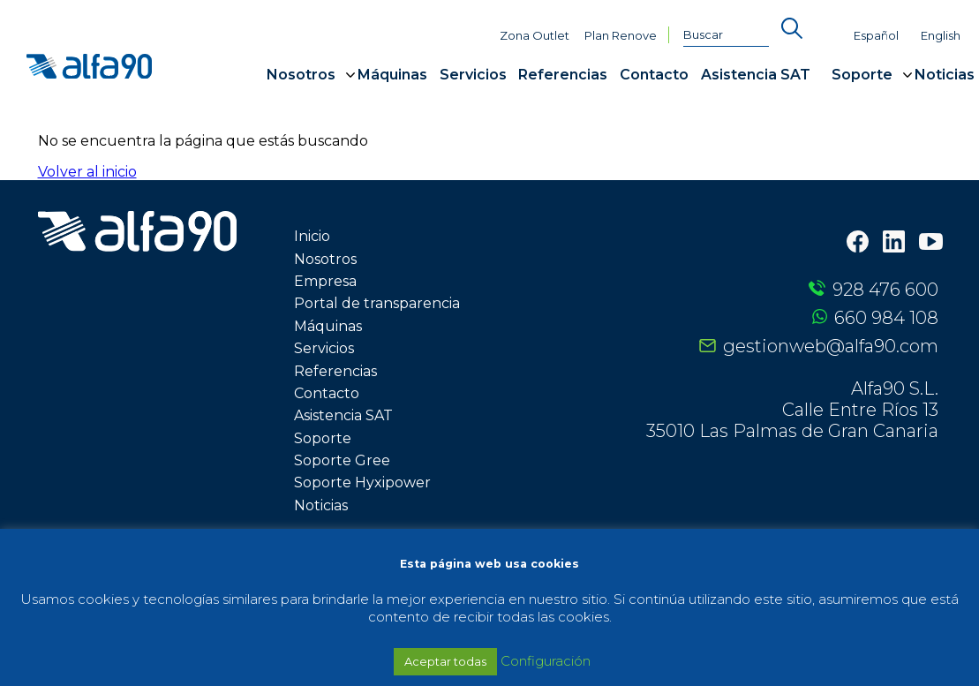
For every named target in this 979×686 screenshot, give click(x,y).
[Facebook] (857, 243)
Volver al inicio (87, 171)
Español (876, 35)
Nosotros (301, 74)
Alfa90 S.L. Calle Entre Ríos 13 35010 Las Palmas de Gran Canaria (792, 409)
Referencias (562, 74)
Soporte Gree (342, 460)
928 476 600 (885, 289)
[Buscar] (726, 35)
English (940, 35)
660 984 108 (886, 317)
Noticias (945, 74)
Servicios (473, 74)
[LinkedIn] (893, 243)
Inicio (312, 236)
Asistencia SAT (755, 74)
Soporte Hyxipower (362, 482)
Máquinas (392, 74)
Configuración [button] (546, 660)
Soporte (862, 74)
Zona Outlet (534, 35)
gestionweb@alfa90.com (830, 346)
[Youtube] (931, 244)
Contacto (654, 74)
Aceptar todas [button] (445, 661)
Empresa (325, 281)
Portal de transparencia (377, 303)
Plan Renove (620, 35)
